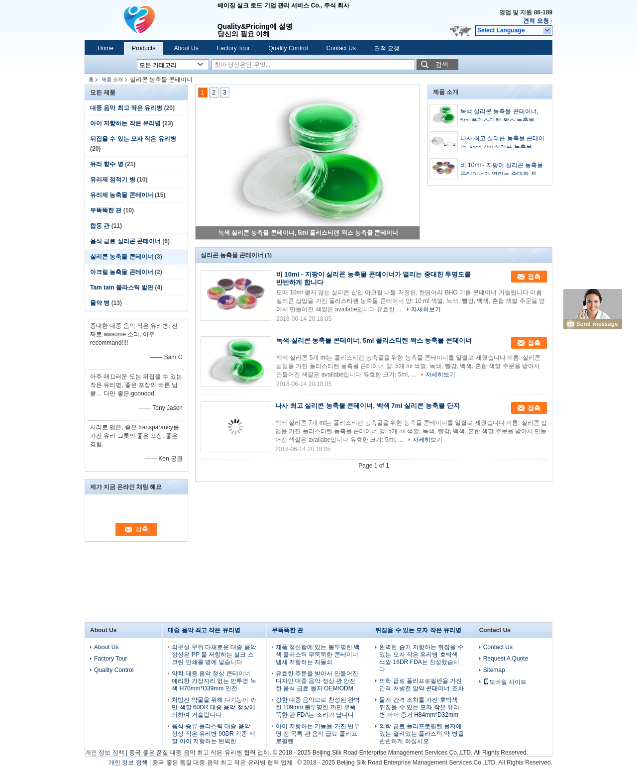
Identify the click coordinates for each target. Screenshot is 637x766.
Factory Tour (233, 48)
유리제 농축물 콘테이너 (121, 195)
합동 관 (99, 225)
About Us (186, 48)
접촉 (534, 277)
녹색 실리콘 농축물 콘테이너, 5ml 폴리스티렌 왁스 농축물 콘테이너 (308, 232)
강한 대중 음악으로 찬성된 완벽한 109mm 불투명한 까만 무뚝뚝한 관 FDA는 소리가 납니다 (318, 707)
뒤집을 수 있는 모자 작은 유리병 (133, 138)
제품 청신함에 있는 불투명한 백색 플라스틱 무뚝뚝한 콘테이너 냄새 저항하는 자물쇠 (318, 655)
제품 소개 (112, 79)
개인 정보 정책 (104, 752)
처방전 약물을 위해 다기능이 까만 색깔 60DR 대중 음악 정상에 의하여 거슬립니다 (214, 707)
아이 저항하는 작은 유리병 (125, 123)
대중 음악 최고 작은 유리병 (126, 107)
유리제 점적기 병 (112, 179)
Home (105, 48)
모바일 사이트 (505, 681)
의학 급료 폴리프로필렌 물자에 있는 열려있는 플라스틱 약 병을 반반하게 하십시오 (421, 734)
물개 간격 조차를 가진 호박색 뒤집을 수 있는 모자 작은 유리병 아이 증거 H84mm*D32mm (419, 707)
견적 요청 (535, 20)
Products (143, 48)
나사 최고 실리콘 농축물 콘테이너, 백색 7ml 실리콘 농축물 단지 (502, 143)
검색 (441, 64)
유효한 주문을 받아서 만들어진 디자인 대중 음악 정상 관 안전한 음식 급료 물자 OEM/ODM (317, 681)
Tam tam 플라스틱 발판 (121, 287)
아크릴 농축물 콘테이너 (121, 272)
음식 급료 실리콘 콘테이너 (125, 241)
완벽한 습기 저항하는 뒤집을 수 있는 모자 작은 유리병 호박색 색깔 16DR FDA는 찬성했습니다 (421, 658)
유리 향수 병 (106, 164)
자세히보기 (426, 309)
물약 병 (99, 302)
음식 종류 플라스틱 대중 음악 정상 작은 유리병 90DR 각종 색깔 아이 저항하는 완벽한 (213, 734)
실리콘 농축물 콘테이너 (121, 256)
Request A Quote (506, 658)
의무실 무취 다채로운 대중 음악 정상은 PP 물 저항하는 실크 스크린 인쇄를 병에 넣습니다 (214, 655)
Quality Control (288, 48)
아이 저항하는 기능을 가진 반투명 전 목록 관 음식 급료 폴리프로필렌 (318, 734)
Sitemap (494, 670)
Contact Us (341, 48)
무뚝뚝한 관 (105, 210)
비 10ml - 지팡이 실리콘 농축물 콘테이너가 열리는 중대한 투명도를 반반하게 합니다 (501, 170)
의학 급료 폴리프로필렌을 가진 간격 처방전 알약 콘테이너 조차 (421, 684)
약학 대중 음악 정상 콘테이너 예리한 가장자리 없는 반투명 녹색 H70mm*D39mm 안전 (214, 681)
